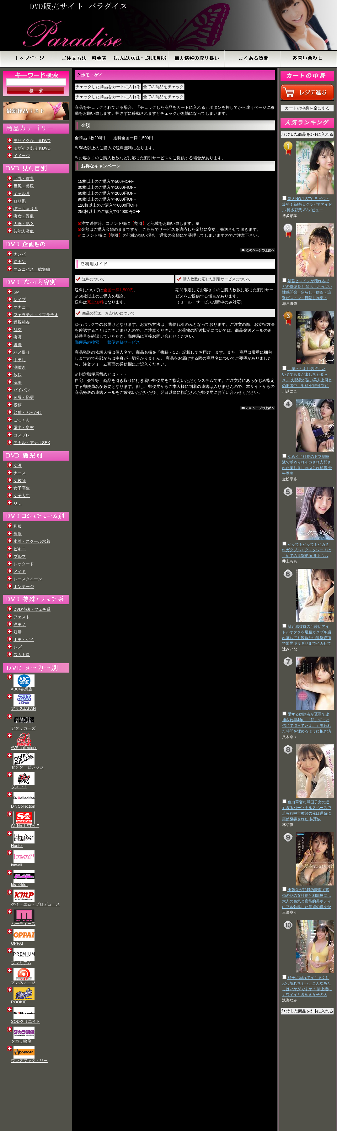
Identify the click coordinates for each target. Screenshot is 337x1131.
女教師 (19, 480)
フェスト (21, 617)
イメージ (21, 155)
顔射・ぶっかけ (27, 412)
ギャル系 (21, 193)
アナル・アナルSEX (31, 442)
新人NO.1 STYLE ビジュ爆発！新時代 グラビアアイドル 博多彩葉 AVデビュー (307, 204)
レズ (17, 647)
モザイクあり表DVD (32, 148)
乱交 (17, 329)
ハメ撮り (21, 352)
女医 (17, 465)
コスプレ (21, 435)
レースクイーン (27, 579)
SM (16, 292)
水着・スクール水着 (31, 541)
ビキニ (19, 549)
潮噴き (19, 367)
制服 (17, 533)
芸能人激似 (23, 231)
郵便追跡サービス (123, 342)
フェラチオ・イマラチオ (35, 314)
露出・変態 (23, 427)
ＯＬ (17, 503)
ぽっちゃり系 (25, 208)
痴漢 (17, 337)
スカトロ (21, 654)
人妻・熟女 (23, 223)
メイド (19, 571)
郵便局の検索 (87, 342)
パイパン (21, 390)
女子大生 (21, 495)
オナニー (21, 307)
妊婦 (17, 632)
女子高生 (21, 488)
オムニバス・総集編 (31, 269)
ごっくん (21, 420)
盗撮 (17, 344)
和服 (17, 526)
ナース (19, 473)
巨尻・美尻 (23, 186)
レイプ (19, 299)
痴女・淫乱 (23, 216)
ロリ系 (19, 201)
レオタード (23, 564)
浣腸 (17, 382)
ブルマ (19, 556)
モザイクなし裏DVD (32, 140)
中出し (19, 359)
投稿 (17, 405)
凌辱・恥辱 (23, 397)
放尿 (17, 375)
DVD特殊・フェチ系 (32, 609)
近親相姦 (21, 322)
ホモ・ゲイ (23, 639)
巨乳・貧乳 (23, 178)
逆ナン (19, 261)
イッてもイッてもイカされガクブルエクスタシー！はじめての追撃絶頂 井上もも (306, 550)
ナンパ (19, 254)
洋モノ (19, 624)
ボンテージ (23, 586)
